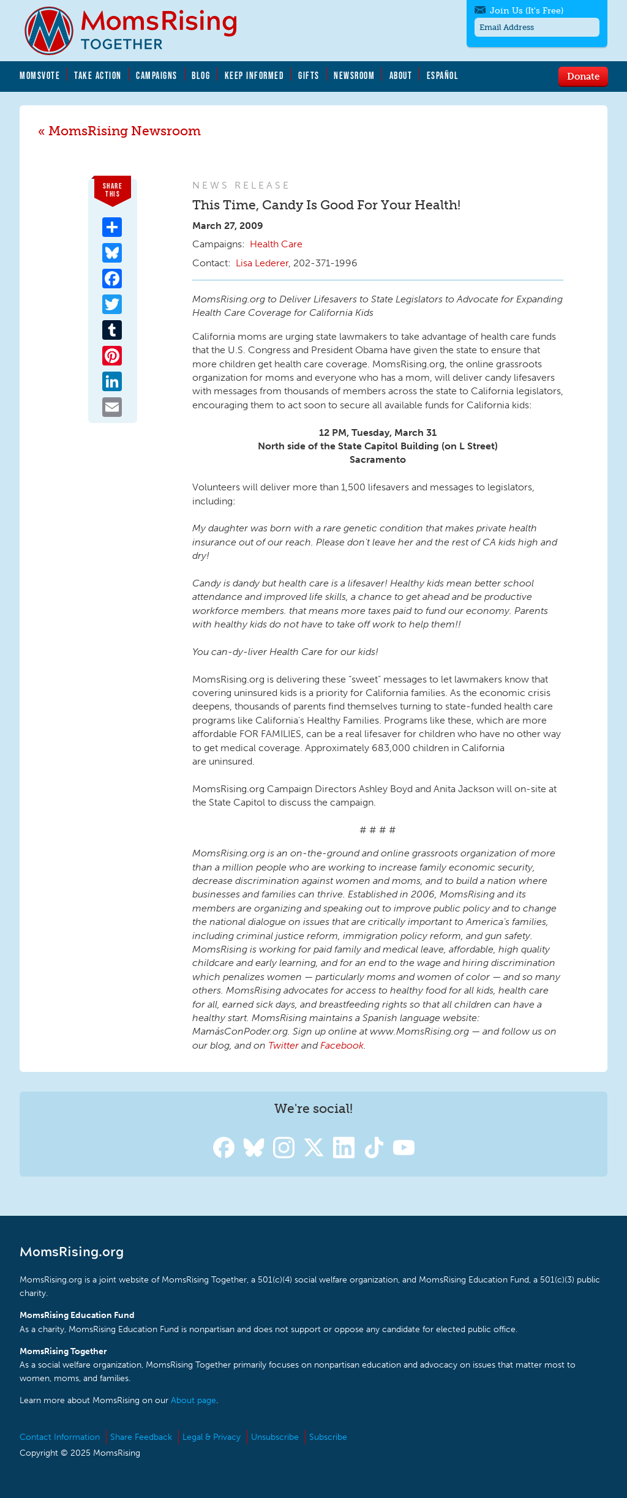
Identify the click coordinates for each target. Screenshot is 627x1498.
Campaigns (157, 75)
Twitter (283, 1045)
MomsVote (40, 75)
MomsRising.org (139, 30)
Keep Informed (255, 75)
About (401, 75)
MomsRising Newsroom (124, 130)
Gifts (309, 75)
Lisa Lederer (262, 263)
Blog (201, 75)
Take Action (98, 75)
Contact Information (60, 1437)
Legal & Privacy (211, 1437)
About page (193, 1400)
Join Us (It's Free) (526, 11)
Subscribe (328, 1437)
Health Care (276, 244)
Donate (583, 75)
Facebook (342, 1045)
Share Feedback (141, 1437)
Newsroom (354, 75)
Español (443, 75)
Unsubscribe (275, 1437)
